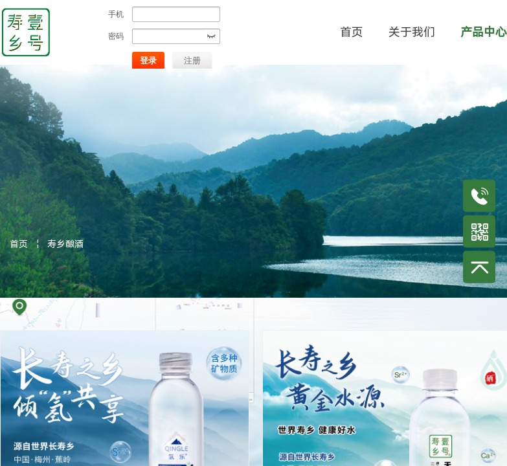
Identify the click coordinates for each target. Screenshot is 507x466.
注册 (192, 60)
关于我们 (412, 32)
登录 (148, 60)
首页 (19, 244)
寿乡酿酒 (65, 244)
